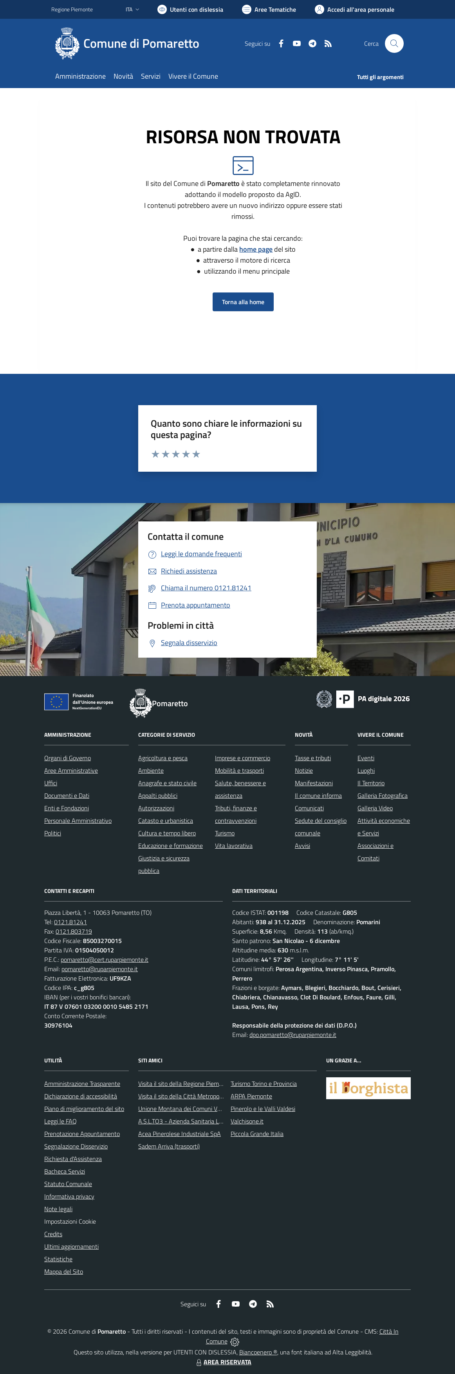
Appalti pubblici (157, 795)
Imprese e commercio (242, 758)
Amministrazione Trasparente (82, 1083)
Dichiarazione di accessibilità (80, 1096)
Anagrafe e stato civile (167, 783)
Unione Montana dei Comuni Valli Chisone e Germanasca (212, 1108)
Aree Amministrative (71, 770)
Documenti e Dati (66, 795)
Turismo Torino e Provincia (264, 1083)
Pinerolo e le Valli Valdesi (263, 1108)
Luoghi (366, 770)
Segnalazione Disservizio (76, 1146)
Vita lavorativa (234, 845)
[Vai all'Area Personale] (354, 9)
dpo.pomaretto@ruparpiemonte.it (292, 1034)
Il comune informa (318, 795)
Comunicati (309, 808)
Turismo (225, 833)
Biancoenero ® (258, 1352)
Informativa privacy (69, 1196)
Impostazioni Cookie (70, 1221)
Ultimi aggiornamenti (71, 1246)
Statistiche (58, 1259)
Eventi (366, 758)
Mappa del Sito (63, 1271)
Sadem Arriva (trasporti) (169, 1146)
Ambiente (151, 770)
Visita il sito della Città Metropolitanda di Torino (199, 1096)
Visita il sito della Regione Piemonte (184, 1083)
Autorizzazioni (156, 808)
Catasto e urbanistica (165, 820)
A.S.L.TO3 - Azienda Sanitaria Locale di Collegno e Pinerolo (214, 1121)
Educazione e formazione (170, 845)
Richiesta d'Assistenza (73, 1158)
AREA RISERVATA (222, 1362)
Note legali (58, 1209)
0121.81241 (70, 922)
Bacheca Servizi (64, 1171)
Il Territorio (371, 783)
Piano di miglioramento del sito (84, 1108)
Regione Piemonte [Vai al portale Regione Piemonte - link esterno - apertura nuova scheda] (72, 9)
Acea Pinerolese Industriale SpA (179, 1133)
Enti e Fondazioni (66, 808)
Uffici (50, 783)
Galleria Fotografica (383, 795)
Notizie (304, 770)
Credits (53, 1234)
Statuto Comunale (68, 1183)
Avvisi (302, 845)
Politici (52, 833)
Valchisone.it (247, 1121)
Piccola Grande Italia (257, 1133)
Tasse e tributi (313, 758)
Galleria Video (375, 808)
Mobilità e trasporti (239, 770)
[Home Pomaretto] (130, 43)
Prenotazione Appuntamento (82, 1133)
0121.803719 (74, 931)
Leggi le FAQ (60, 1121)
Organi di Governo (67, 758)
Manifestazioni (314, 783)
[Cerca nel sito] (394, 43)
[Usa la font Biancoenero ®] (190, 9)
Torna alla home (243, 302)
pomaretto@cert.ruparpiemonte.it (104, 959)
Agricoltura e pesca (163, 758)
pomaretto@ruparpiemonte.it (99, 969)
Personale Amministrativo (78, 820)
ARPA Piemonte (251, 1096)
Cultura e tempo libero (167, 833)
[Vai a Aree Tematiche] (269, 9)
